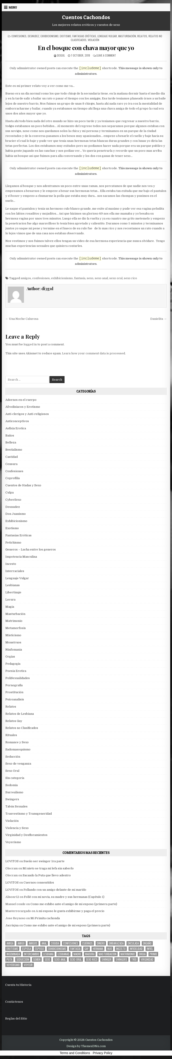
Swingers (12, 799)
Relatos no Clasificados (21, 728)
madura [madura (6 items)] (90, 954)
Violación (93, 40)
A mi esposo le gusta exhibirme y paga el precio (70, 911)
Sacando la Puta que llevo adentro (47, 875)
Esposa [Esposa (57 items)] (26, 949)
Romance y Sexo (17, 742)
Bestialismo (13, 449)
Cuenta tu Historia (18, 985)
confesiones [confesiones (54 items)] (70, 943)
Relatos (142, 36)
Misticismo (13, 635)
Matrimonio (13, 621)
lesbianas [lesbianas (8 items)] (63, 954)
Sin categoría (14, 778)
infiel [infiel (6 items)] (150, 949)
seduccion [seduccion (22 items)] (22, 959)
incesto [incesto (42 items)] (121, 949)
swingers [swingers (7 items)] (121, 959)
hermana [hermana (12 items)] (98, 949)
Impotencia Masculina (21, 556)
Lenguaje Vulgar (107, 36)
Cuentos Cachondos (86, 17)
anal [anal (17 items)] (44, 943)
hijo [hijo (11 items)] (109, 949)
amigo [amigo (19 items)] (21, 943)
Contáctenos (14, 1001)
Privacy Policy (102, 1053)
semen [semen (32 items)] (37, 959)
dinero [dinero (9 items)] (101, 943)
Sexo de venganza (18, 763)
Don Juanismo (15, 513)
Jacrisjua (12, 925)
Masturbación (127, 36)
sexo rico (130, 278)
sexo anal (101, 278)
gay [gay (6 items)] (86, 949)
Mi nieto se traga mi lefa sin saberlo (48, 868)
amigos (26, 278)
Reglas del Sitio (16, 1018)
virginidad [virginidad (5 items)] (147, 959)
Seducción (12, 756)
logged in (30, 344)
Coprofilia (12, 478)
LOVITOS (12, 861)
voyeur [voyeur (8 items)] (28, 965)
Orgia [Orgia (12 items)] (142, 954)
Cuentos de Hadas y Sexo (23, 485)
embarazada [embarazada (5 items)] (116, 943)
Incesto (10, 564)
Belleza (10, 442)
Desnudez (33, 36)
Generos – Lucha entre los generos (30, 549)
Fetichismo (13, 542)
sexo (90, 278)
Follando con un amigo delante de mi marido (55, 889)
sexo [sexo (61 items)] (47, 959)
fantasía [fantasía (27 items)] (75, 949)
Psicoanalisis (14, 699)
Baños (9, 435)
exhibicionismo (62, 278)
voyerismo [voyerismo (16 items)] (13, 965)
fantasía (79, 278)
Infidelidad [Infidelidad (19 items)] (136, 949)
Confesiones (18, 36)
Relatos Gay (13, 721)
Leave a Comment (106, 55)
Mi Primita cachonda (45, 918)
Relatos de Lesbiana (19, 713)
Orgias (10, 656)
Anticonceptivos (17, 421)
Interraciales (14, 571)
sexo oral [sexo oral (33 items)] (76, 959)
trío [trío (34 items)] (134, 959)
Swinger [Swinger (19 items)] (106, 959)
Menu (13, 7)
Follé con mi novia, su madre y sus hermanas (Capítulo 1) (64, 897)
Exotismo (65, 36)
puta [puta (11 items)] (9, 959)
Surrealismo (14, 792)
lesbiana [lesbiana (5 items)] (48, 954)
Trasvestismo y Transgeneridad (28, 813)
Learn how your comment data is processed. (94, 353)
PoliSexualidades (17, 678)
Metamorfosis (15, 628)
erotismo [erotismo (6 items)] (12, 949)
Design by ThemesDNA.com (86, 1046)
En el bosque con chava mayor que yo (86, 48)
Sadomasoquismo (17, 749)
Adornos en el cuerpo (21, 399)
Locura (10, 599)
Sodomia (11, 785)
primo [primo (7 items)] (153, 954)
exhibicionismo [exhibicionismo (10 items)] (57, 949)
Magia (9, 606)
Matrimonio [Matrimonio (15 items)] (127, 954)
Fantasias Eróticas (84, 36)
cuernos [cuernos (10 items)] (87, 943)
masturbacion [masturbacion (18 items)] (107, 954)
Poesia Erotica (15, 671)
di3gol (61, 55)
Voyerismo (13, 842)
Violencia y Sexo (17, 828)
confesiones (41, 278)
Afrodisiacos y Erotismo (22, 406)
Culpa (9, 492)
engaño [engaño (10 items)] (147, 943)
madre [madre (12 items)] (77, 954)
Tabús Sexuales (16, 806)
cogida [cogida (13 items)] (55, 943)
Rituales (11, 735)
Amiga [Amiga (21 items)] (9, 943)
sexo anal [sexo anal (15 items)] (60, 959)
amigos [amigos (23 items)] (33, 943)
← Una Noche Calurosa (21, 318)
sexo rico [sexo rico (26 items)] (91, 959)
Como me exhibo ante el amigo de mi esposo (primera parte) (73, 904)
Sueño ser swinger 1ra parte (44, 861)
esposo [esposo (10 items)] (39, 949)
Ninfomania (13, 649)
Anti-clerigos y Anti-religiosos (27, 414)
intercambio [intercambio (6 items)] (31, 954)
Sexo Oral (12, 770)
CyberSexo (13, 499)
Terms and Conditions (75, 1053)
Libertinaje (13, 592)
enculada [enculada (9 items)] (133, 943)
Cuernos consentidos (39, 882)
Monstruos (13, 642)
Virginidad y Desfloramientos (26, 835)
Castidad (11, 456)
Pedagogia (12, 663)
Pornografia (14, 685)
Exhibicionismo (49, 36)
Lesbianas (12, 585)
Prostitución (14, 692)
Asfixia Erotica (15, 428)
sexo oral (116, 278)
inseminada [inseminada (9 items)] (13, 954)
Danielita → (158, 318)
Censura (11, 464)
